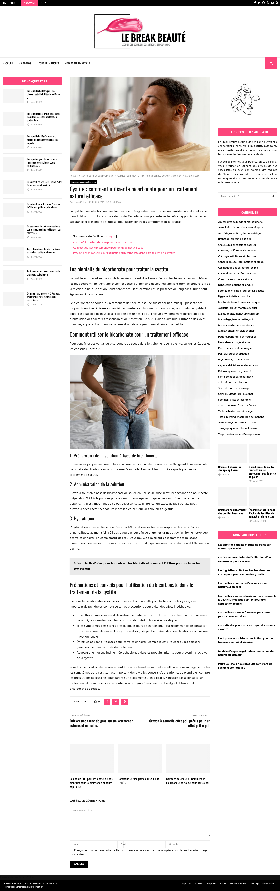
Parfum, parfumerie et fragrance (237, 337)
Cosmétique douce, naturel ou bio (238, 268)
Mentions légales (238, 883)
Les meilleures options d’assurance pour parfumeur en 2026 (243, 585)
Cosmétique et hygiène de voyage (238, 274)
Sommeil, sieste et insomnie (234, 400)
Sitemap (254, 883)
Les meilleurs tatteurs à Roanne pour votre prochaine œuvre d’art (244, 614)
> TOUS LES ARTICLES (48, 63)
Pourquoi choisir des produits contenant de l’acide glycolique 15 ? (245, 666)
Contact (199, 883)
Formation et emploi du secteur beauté (241, 291)
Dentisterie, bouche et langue (235, 285)
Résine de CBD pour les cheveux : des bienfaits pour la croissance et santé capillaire (91, 782)
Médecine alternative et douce (236, 325)
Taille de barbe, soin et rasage (235, 411)
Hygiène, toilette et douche (234, 296)
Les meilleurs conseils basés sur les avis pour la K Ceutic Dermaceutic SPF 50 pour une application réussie (247, 600)
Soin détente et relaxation (233, 382)
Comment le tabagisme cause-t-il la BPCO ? (138, 780)
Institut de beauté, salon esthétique (239, 302)
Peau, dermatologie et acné (234, 342)
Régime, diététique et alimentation (238, 365)
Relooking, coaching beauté (234, 371)
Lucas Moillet (80, 202)
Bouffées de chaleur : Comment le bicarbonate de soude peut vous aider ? (187, 782)
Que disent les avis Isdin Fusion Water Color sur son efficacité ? (44, 183)
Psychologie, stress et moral (234, 359)
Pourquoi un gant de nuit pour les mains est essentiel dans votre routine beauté (42, 162)
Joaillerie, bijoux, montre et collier (237, 308)
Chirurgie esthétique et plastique (237, 256)
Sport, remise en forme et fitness (237, 405)
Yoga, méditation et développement (239, 434)
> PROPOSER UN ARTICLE (77, 63)
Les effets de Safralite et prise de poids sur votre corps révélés (244, 547)
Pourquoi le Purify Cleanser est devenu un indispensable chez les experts (42, 139)
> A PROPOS (25, 63)
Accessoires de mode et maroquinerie (240, 222)
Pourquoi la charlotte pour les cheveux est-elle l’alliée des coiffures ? (43, 94)
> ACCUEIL (8, 63)
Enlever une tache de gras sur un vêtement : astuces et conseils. (101, 723)
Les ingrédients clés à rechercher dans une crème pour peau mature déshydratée (244, 572)
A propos (187, 883)
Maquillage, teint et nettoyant (235, 319)
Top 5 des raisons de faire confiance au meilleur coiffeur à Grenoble (43, 250)
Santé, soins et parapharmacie (83, 182)
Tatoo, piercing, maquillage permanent (241, 417)
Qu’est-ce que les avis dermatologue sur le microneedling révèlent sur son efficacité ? (44, 229)
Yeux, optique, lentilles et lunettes (238, 428)
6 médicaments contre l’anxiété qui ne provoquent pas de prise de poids (262, 472)
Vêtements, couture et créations (237, 423)
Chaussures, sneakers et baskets (237, 245)
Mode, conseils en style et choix (236, 331)
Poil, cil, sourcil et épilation (233, 354)
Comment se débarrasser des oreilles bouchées (232, 511)
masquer (110, 237)
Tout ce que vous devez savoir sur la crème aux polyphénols (43, 272)
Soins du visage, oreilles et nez (235, 394)
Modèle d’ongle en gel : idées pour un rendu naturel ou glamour (246, 653)
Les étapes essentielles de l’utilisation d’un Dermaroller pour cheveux (244, 559)
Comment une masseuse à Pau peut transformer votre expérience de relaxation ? (43, 296)
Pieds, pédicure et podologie (235, 348)
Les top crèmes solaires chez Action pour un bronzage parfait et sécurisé (245, 640)
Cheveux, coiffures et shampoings (238, 251)
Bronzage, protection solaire (234, 239)
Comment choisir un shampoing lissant (229, 468)
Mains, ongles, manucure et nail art (238, 314)
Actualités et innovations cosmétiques (240, 228)
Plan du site (268, 883)
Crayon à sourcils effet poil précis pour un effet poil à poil (179, 723)
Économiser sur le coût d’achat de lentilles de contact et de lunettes (262, 513)
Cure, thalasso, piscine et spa (235, 279)
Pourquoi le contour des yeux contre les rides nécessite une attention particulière (43, 117)
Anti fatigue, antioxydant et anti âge (239, 233)
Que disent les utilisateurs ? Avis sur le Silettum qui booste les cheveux (44, 205)
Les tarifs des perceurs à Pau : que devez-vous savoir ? (246, 627)
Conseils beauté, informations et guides (241, 262)
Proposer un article (216, 883)
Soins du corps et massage (233, 388)
